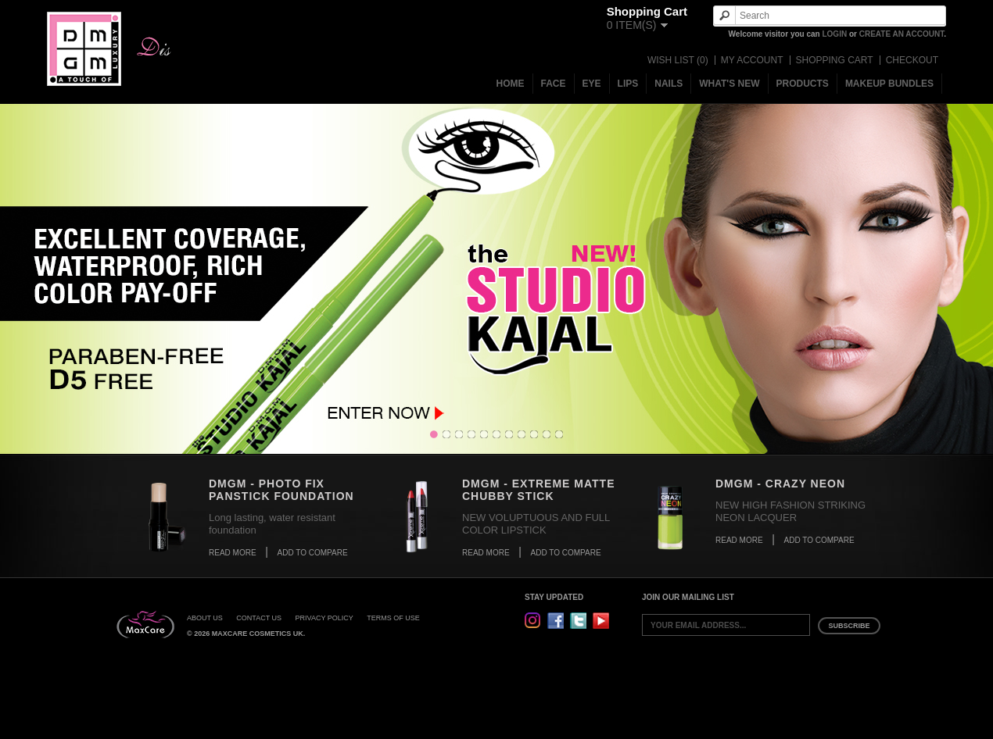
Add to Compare (313, 552)
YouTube (601, 620)
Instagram (533, 620)
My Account (752, 60)
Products (802, 83)
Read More (232, 552)
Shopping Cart (834, 60)
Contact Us (258, 618)
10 (546, 434)
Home (510, 83)
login (834, 34)
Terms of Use (393, 618)
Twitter (578, 620)
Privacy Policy (324, 618)
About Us (205, 618)
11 (559, 434)
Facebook (555, 620)
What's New (729, 83)
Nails (668, 83)
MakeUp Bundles (889, 83)
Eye (592, 83)
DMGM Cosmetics (84, 49)
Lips (628, 83)
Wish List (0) (677, 60)
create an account (902, 34)
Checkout (912, 60)
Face (553, 83)
